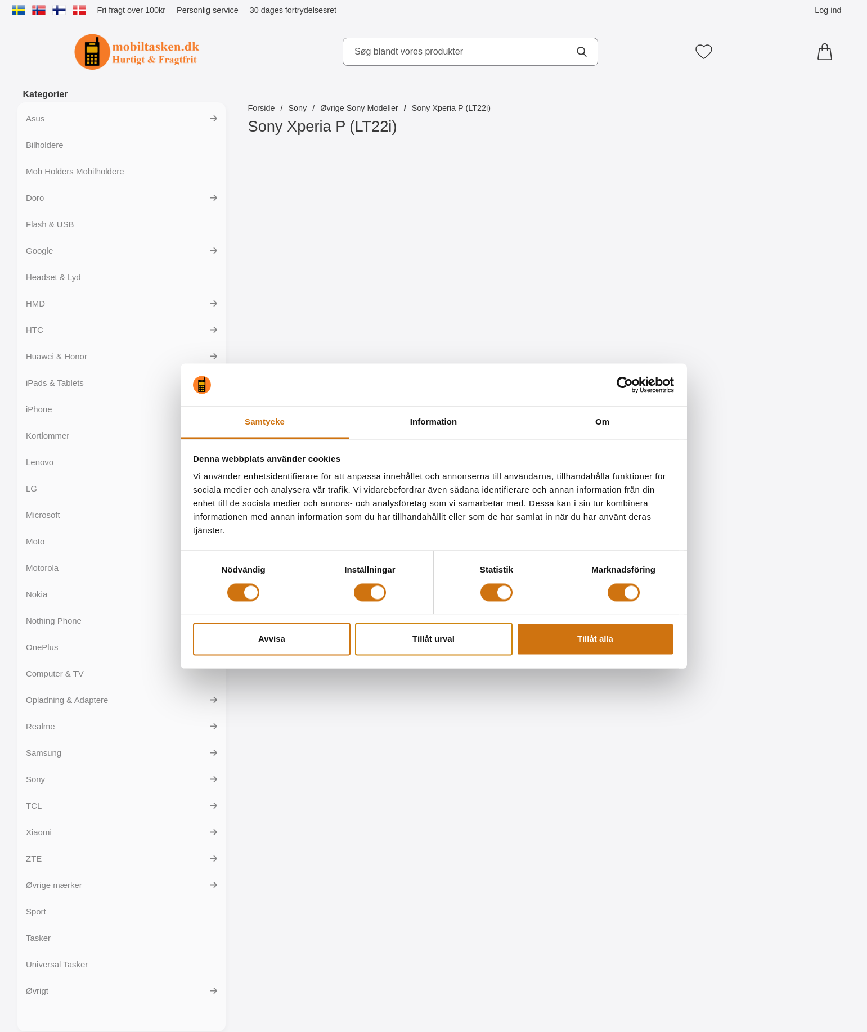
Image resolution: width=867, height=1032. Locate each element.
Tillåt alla (595, 639)
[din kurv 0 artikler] (827, 51)
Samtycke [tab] (265, 422)
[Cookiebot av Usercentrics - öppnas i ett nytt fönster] (625, 384)
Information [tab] (433, 422)
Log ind (828, 10)
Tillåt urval (433, 639)
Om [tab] (602, 422)
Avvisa (271, 639)
